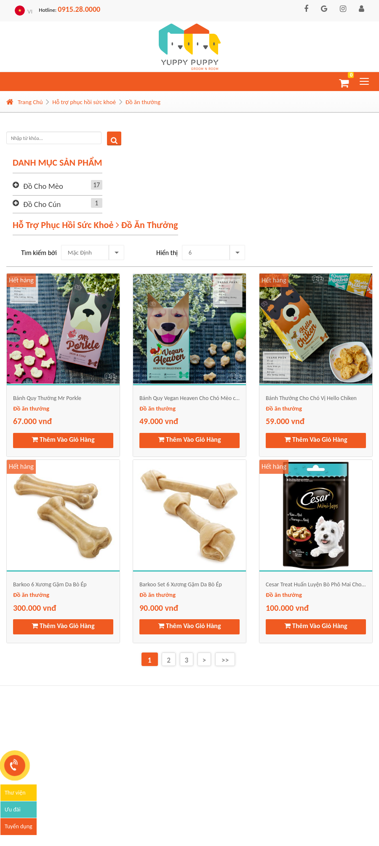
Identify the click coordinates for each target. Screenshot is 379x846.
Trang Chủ (24, 102)
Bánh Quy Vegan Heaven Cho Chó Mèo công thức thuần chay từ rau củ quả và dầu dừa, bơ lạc (189, 398)
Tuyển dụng (18, 826)
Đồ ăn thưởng (142, 102)
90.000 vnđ (158, 608)
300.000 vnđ (34, 608)
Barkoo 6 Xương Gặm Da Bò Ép (50, 584)
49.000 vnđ (158, 421)
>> (225, 660)
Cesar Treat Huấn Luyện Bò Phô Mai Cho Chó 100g (316, 584)
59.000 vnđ (285, 421)
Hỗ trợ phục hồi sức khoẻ (84, 102)
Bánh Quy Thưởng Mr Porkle (47, 398)
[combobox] (92, 252)
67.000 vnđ (32, 421)
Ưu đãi (13, 809)
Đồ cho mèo (62, 186)
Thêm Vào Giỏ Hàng (63, 439)
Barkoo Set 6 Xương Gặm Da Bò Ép (180, 584)
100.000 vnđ (287, 608)
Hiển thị (167, 253)
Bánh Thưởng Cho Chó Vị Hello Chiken (311, 398)
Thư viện (15, 792)
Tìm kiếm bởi (39, 253)
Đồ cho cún (62, 204)
